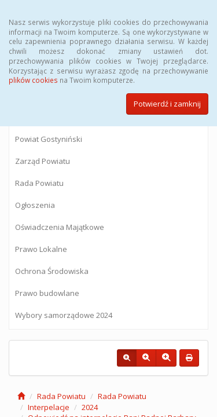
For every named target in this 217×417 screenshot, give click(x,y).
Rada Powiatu (39, 183)
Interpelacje (48, 407)
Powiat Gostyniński (48, 139)
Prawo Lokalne (41, 249)
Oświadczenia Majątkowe (59, 227)
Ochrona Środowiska (52, 271)
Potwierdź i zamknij (167, 103)
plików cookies (33, 80)
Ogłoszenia (35, 205)
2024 (90, 407)
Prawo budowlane (47, 293)
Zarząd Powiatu (42, 161)
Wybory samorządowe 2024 (63, 315)
